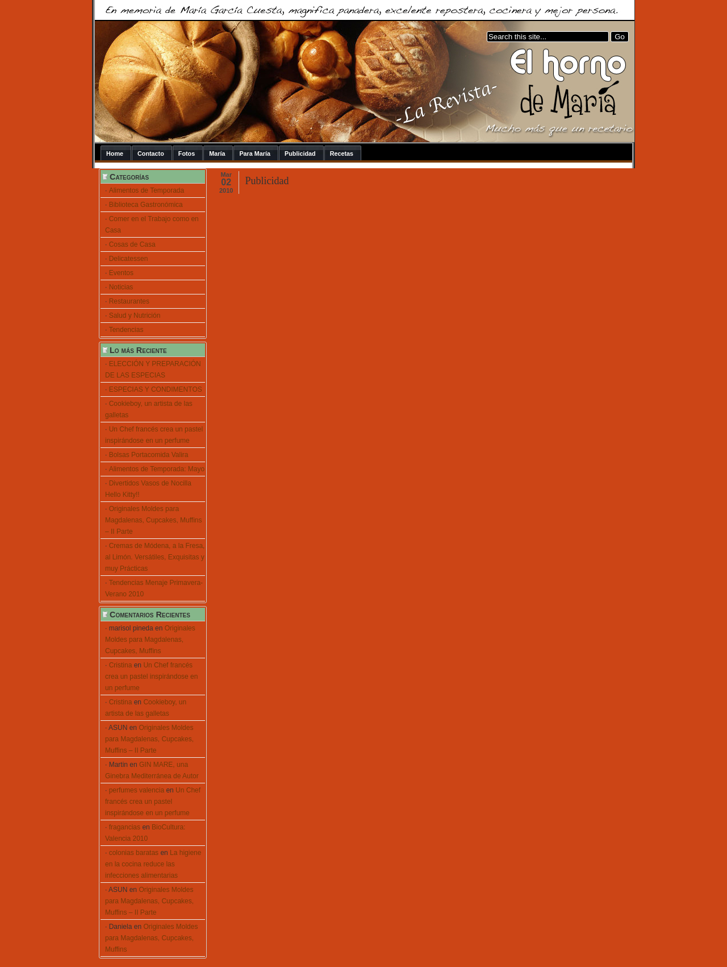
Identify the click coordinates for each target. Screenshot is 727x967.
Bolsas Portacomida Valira (149, 455)
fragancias (124, 827)
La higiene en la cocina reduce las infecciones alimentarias (153, 864)
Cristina (120, 665)
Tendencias (126, 330)
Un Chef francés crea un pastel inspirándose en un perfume (151, 676)
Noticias (121, 287)
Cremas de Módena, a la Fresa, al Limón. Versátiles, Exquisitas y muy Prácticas (154, 557)
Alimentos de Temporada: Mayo (157, 469)
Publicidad (267, 180)
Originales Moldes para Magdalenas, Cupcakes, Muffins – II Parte (153, 520)
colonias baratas (133, 853)
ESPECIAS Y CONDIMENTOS (155, 389)
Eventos (121, 273)
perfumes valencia (136, 790)
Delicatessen (128, 259)
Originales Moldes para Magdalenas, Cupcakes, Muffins (150, 639)
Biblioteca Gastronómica (146, 205)
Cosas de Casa (132, 244)
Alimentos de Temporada (147, 190)
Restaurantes (129, 301)
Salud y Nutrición (135, 315)
